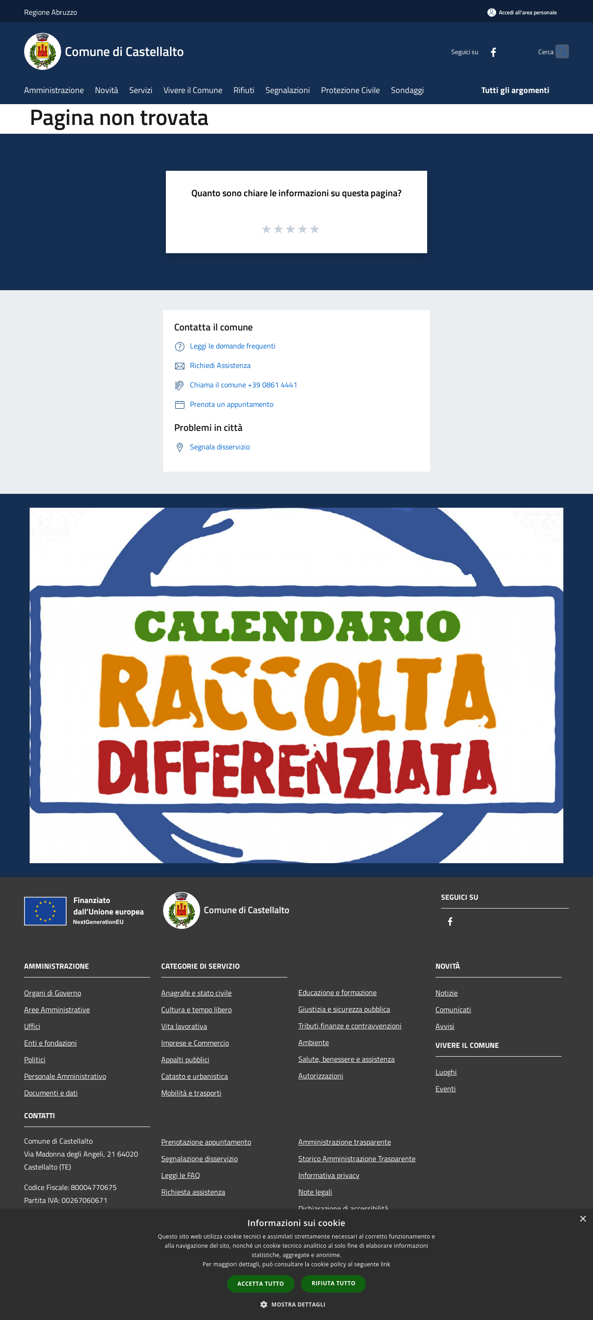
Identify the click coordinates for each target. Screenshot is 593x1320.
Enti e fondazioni (50, 1042)
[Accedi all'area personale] (522, 12)
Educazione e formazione (337, 992)
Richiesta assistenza (193, 1191)
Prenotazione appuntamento (206, 1141)
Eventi (445, 1088)
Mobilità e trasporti (191, 1092)
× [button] (582, 1219)
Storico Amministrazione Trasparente (357, 1158)
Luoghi (446, 1071)
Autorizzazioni (320, 1075)
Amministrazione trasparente (344, 1141)
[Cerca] (558, 51)
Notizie (446, 992)
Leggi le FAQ (180, 1175)
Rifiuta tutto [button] (334, 1283)
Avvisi (444, 1026)
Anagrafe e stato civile (196, 992)
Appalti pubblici (185, 1059)
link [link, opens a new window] (386, 1264)
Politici (34, 1059)
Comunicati (453, 1009)
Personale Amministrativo (65, 1076)
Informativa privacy (329, 1175)
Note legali (315, 1191)
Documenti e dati (51, 1092)
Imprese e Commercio (195, 1042)
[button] (296, 1304)
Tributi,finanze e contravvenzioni (350, 1025)
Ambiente (313, 1042)
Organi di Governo (52, 992)
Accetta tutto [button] (261, 1284)
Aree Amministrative (57, 1009)
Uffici (32, 1026)
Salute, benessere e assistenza (346, 1059)
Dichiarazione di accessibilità (343, 1208)
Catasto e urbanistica (194, 1076)
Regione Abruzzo (50, 12)
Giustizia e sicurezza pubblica (344, 1009)
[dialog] (296, 1264)
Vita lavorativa (184, 1026)
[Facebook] (475, 51)
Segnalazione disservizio (199, 1158)
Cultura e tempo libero (196, 1009)
